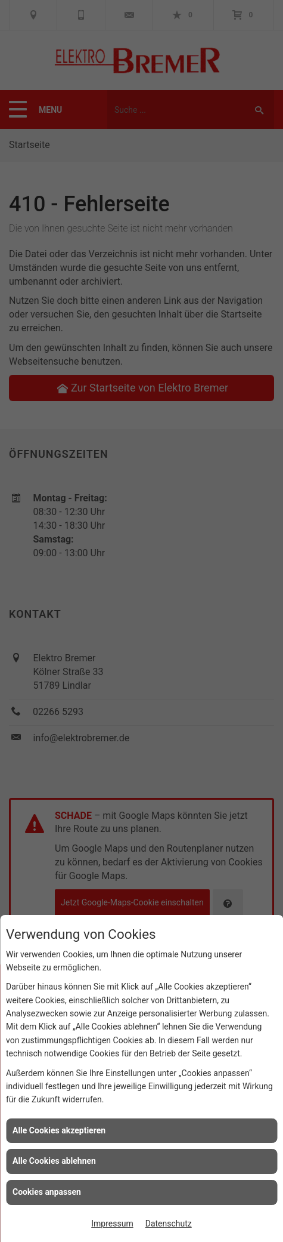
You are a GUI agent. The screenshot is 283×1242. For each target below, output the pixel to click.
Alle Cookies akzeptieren (59, 1130)
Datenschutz (168, 1223)
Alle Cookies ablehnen (54, 1161)
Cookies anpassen (47, 1192)
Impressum (112, 1223)
